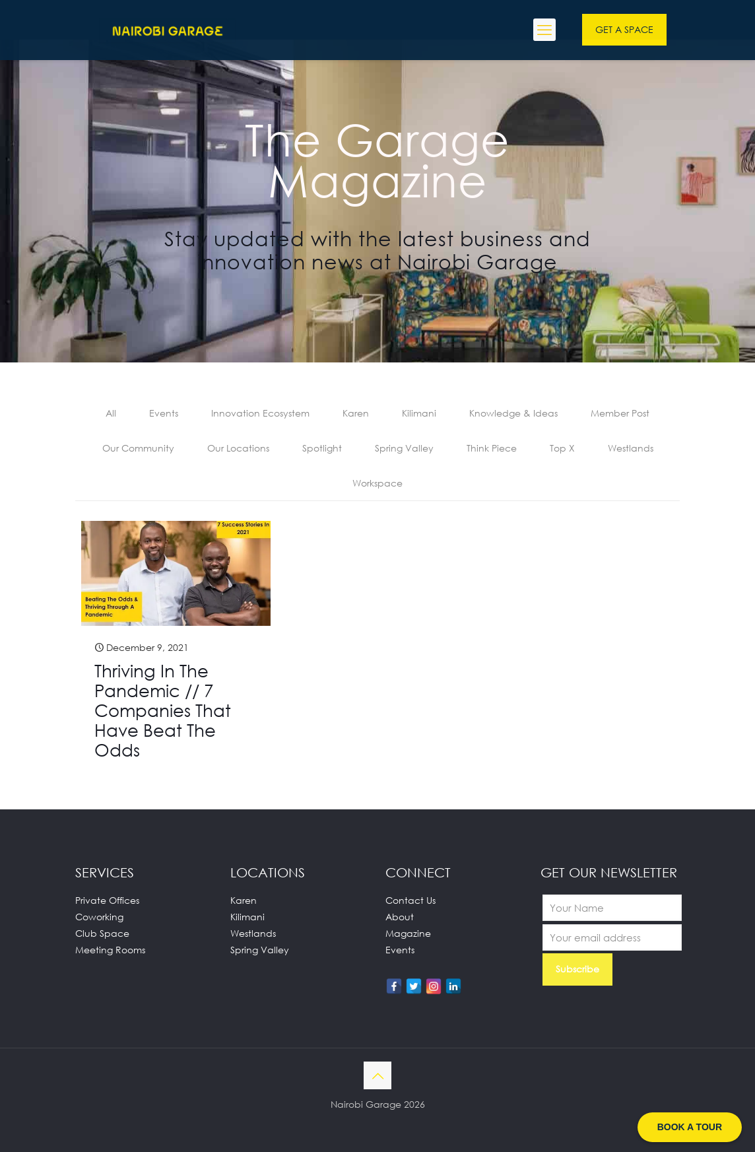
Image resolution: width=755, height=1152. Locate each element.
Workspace (377, 483)
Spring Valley (404, 448)
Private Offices (107, 900)
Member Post (620, 413)
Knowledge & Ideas (513, 413)
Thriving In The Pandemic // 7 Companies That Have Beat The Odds (162, 710)
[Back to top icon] (377, 1075)
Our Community (138, 448)
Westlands (630, 448)
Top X (562, 448)
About (399, 916)
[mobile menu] (544, 29)
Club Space (102, 933)
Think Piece (492, 448)
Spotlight (322, 448)
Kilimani (419, 413)
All (111, 413)
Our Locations (238, 448)
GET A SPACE (624, 29)
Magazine (408, 933)
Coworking (99, 916)
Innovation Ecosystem (260, 413)
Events (163, 413)
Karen (356, 413)
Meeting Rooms (110, 949)
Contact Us (410, 900)
